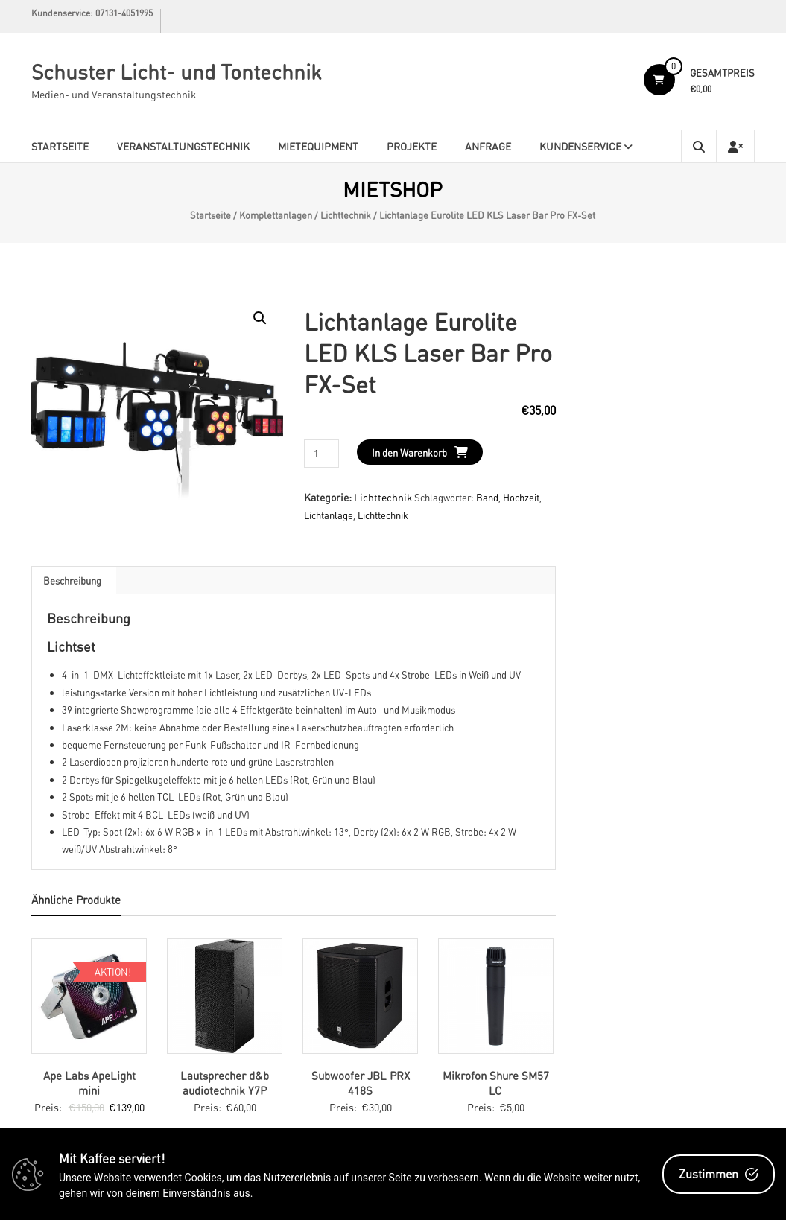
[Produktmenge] (321, 453)
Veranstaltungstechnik (183, 146)
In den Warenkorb (409, 452)
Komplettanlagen (275, 215)
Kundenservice (580, 146)
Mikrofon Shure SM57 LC (496, 1083)
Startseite (60, 146)
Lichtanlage (328, 515)
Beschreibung (72, 580)
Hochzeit (521, 497)
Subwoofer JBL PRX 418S (360, 1083)
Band (487, 497)
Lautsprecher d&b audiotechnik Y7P (224, 1083)
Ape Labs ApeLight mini (89, 1083)
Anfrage (488, 146)
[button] (260, 318)
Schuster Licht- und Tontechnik (176, 71)
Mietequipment (318, 146)
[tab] (72, 580)
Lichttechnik (345, 215)
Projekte (412, 146)
